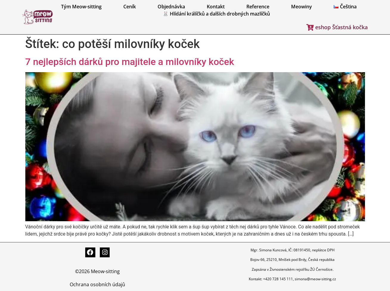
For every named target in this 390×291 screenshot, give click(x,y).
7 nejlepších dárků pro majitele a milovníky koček (129, 61)
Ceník (129, 6)
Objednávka (171, 6)
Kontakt (216, 6)
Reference (257, 6)
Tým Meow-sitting (81, 6)
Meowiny (301, 6)
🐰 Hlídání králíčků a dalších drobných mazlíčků (216, 13)
